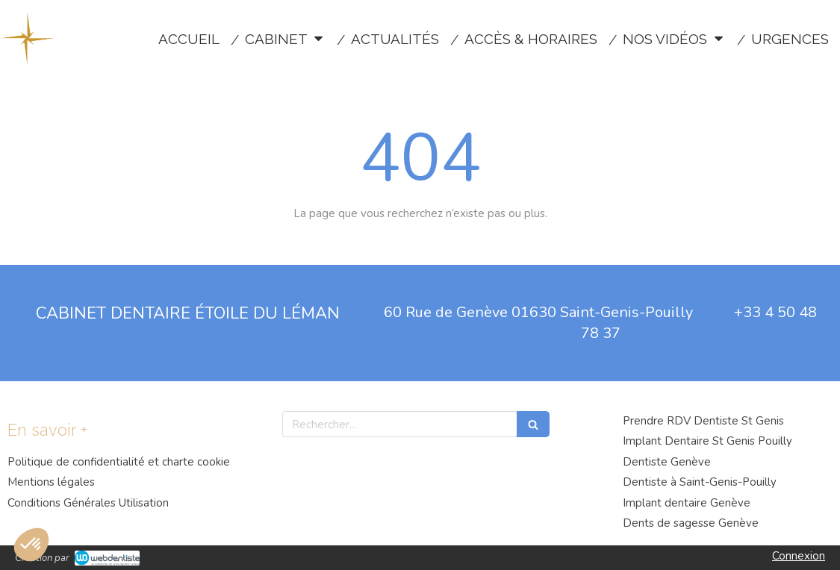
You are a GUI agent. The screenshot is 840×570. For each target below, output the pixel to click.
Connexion (798, 555)
